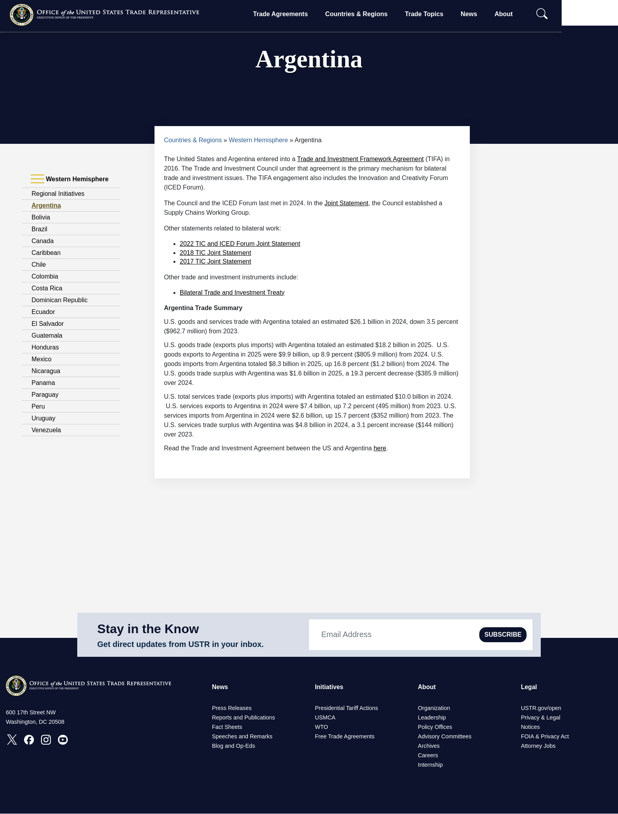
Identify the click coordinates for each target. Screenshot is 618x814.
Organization (434, 708)
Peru (38, 406)
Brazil (39, 229)
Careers (428, 756)
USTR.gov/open (541, 708)
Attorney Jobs (538, 746)
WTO (321, 727)
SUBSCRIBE (502, 634)
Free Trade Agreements (344, 737)
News (494, 14)
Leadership (432, 718)
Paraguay (45, 394)
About (528, 14)
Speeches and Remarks (242, 737)
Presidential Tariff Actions (346, 708)
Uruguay (43, 418)
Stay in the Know (148, 629)
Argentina (46, 205)
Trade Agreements (305, 14)
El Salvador (48, 323)
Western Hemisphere (258, 140)
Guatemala (47, 335)
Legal (529, 687)
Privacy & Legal (540, 718)
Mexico (42, 359)
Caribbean (46, 252)
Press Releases (232, 708)
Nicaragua (46, 371)
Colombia (45, 276)
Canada (43, 241)
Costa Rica (47, 288)
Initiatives (329, 687)
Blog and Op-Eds (233, 746)
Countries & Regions (381, 14)
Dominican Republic (59, 300)
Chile (39, 264)
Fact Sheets (227, 727)
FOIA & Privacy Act (545, 737)
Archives (428, 746)
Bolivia (41, 217)
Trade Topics (449, 14)
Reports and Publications (243, 718)
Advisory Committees (444, 737)
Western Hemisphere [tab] (69, 179)
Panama (43, 382)
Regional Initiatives (58, 193)
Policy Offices (435, 727)
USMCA (325, 718)
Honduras (45, 347)
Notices (530, 727)
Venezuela (46, 430)
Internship (430, 765)
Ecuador (43, 312)
